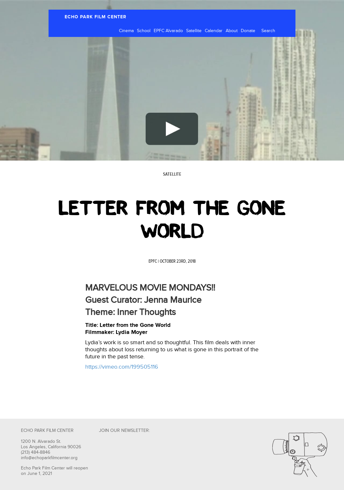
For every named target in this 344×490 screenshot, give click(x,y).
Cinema (126, 30)
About (232, 30)
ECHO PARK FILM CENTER (95, 17)
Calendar (213, 30)
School (143, 30)
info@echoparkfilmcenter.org (49, 457)
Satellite (194, 30)
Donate (248, 30)
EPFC (153, 261)
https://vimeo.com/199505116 (121, 366)
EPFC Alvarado (168, 30)
